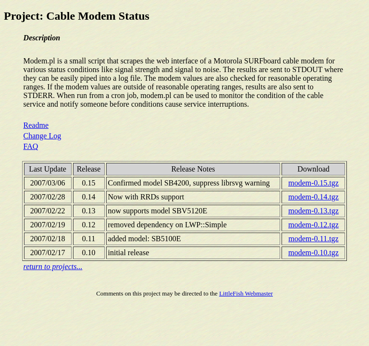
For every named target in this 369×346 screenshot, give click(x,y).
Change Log (43, 136)
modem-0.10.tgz (313, 252)
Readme (36, 125)
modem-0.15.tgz (313, 183)
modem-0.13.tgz (313, 211)
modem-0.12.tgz (313, 225)
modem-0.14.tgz (313, 197)
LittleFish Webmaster (246, 293)
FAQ (31, 146)
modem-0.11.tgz (313, 239)
